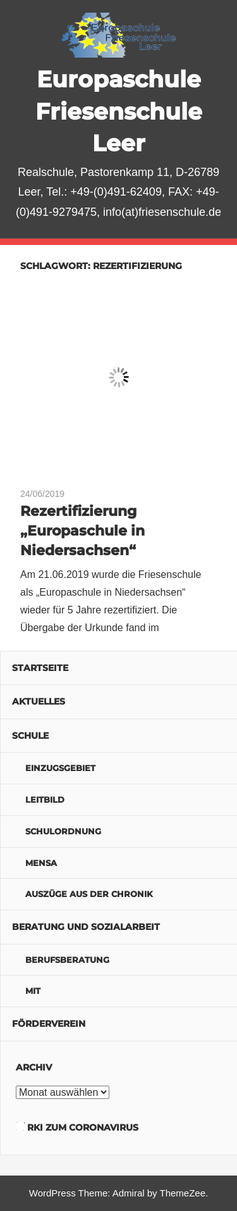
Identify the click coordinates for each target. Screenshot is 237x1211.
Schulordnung (63, 831)
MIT (32, 991)
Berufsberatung (67, 960)
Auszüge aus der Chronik (89, 894)
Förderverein (48, 1023)
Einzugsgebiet (60, 768)
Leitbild (44, 799)
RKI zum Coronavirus (82, 1127)
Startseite (40, 668)
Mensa (41, 863)
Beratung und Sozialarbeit (86, 926)
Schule (30, 735)
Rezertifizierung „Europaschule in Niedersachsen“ (82, 531)
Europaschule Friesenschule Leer (118, 111)
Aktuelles (38, 701)
